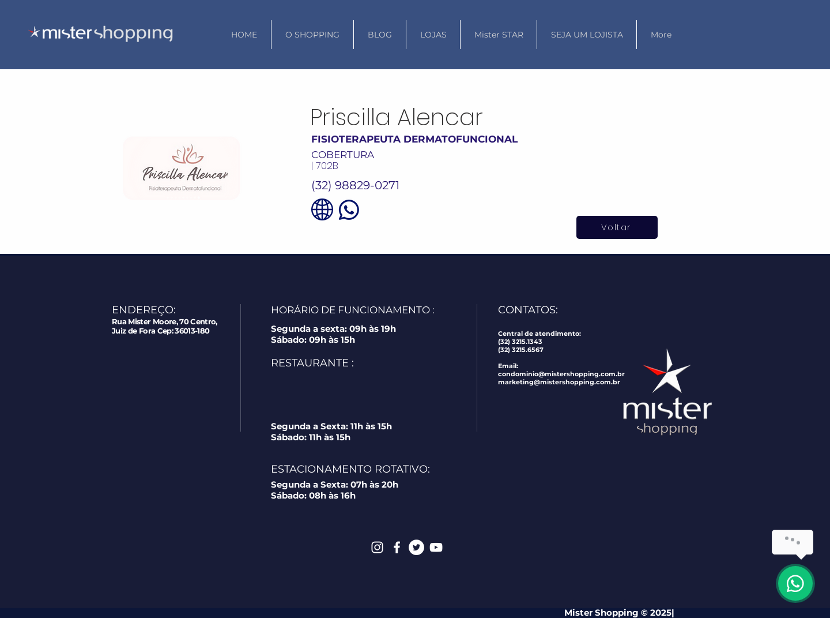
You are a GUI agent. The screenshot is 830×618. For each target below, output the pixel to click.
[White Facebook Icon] (397, 547)
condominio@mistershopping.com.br (561, 374)
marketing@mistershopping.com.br (559, 382)
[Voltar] (617, 227)
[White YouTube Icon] (436, 547)
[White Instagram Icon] (377, 547)
